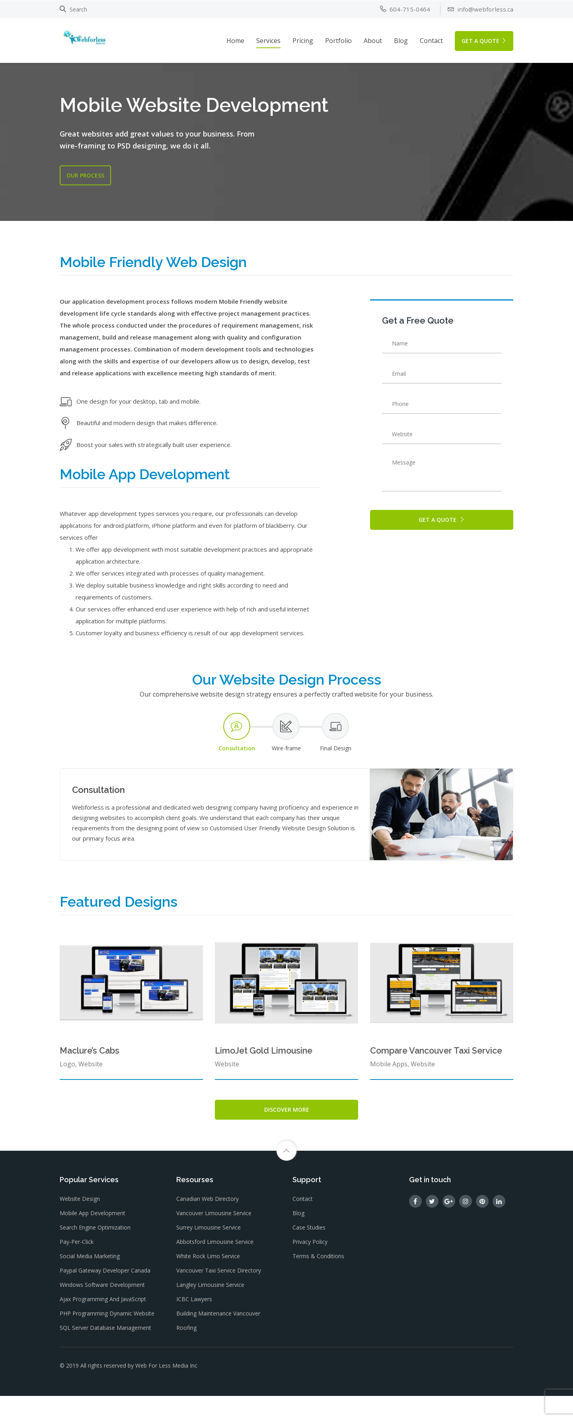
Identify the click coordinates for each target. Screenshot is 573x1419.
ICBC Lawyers (194, 1324)
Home (235, 39)
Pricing (302, 39)
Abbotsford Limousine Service (214, 1267)
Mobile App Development (92, 1238)
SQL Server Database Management (105, 1353)
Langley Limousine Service (210, 1310)
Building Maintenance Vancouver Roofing (218, 1346)
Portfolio (338, 39)
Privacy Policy (309, 1267)
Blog (401, 39)
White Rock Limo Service (208, 1281)
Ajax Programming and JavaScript (103, 1324)
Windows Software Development (102, 1310)
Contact (431, 39)
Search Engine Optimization (95, 1252)
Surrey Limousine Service (208, 1252)
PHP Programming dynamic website (107, 1338)
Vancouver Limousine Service (213, 1238)
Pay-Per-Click (77, 1267)
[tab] (236, 753)
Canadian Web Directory (207, 1224)
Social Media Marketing (90, 1281)
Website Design (80, 1224)
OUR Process (85, 175)
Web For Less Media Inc (166, 1389)
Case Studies (308, 1252)
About (373, 39)
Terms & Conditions (318, 1281)
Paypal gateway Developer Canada (105, 1295)
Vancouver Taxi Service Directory (218, 1295)
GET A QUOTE (484, 39)
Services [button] (268, 39)
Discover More (286, 1130)
